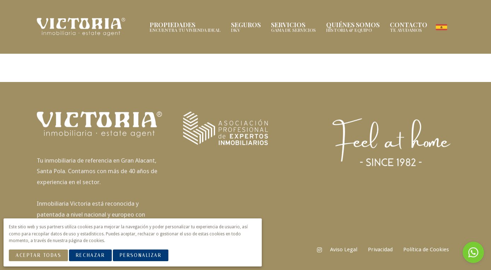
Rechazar (90, 255)
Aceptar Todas (38, 255)
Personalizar (141, 255)
